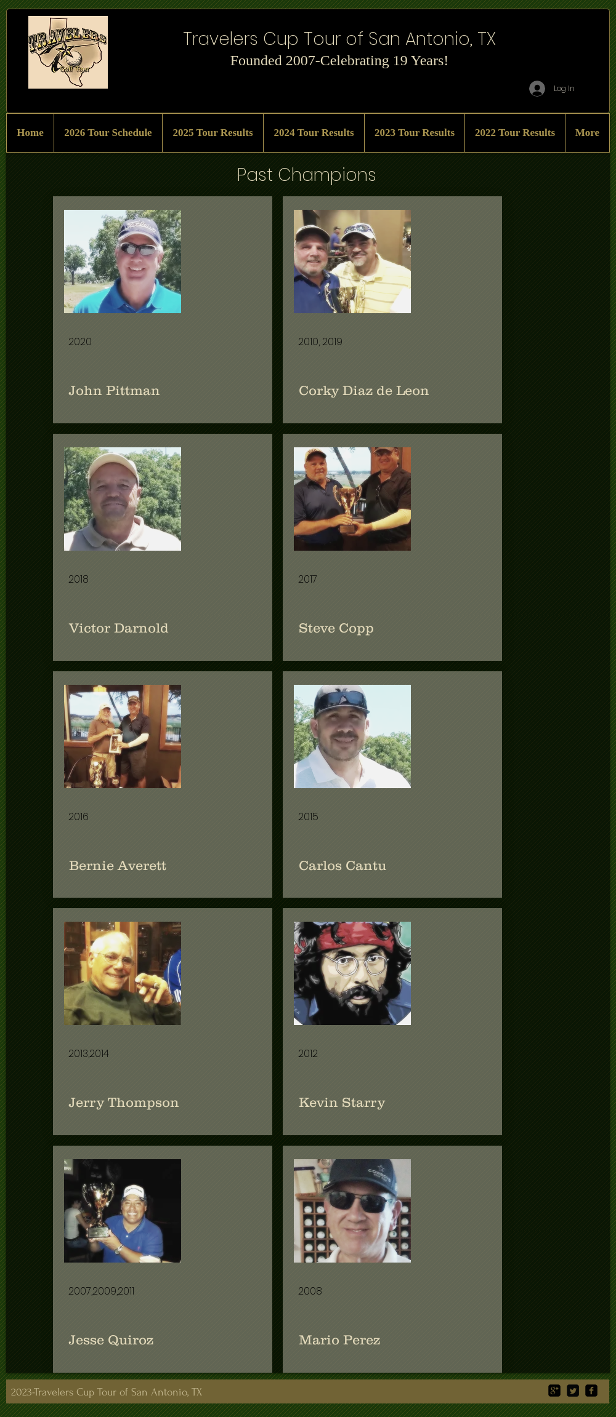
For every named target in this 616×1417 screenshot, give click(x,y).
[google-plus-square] (554, 1390)
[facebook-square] (591, 1390)
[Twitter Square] (573, 1390)
